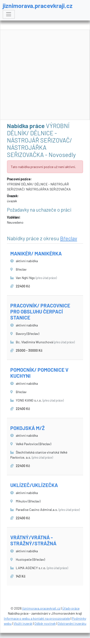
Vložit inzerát (23, 623)
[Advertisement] (45, 75)
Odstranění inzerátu (72, 623)
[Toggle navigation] (9, 14)
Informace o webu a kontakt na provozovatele (37, 618)
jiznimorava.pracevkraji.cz (38, 5)
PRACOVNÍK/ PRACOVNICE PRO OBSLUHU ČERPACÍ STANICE (40, 311)
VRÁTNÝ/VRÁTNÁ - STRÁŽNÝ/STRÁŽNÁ (33, 540)
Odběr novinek (45, 623)
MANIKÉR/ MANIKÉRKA (36, 253)
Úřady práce (70, 608)
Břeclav (68, 238)
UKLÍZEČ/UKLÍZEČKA (34, 485)
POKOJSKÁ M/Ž (27, 428)
